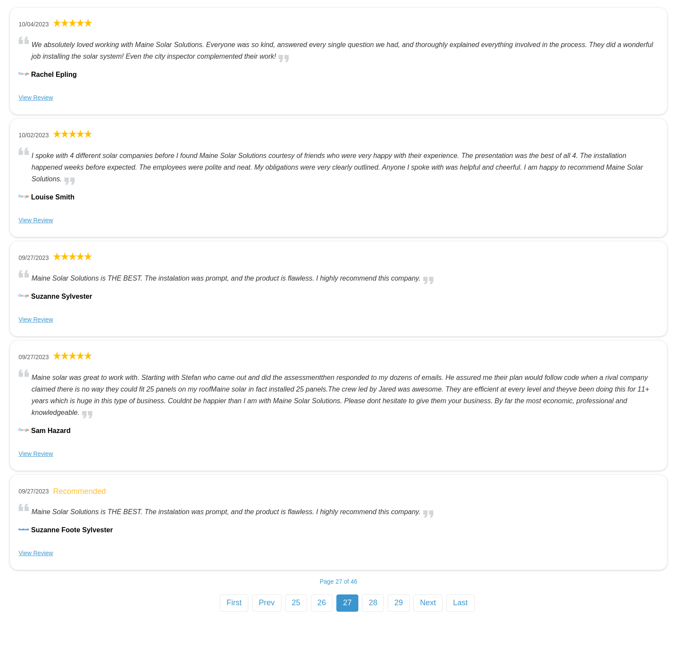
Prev (267, 602)
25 (296, 602)
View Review (36, 97)
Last (460, 602)
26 (321, 602)
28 (373, 602)
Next (428, 602)
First (234, 602)
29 (398, 602)
